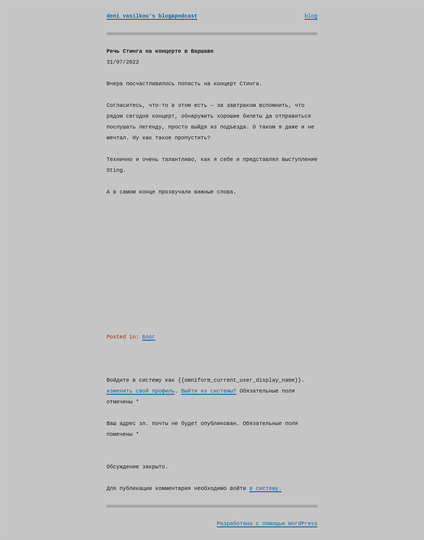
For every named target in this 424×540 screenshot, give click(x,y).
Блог (148, 337)
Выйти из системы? (208, 391)
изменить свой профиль (141, 391)
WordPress (302, 524)
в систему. (265, 488)
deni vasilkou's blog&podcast (152, 16)
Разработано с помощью (252, 524)
